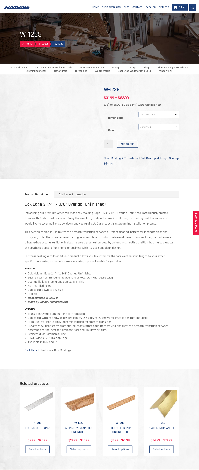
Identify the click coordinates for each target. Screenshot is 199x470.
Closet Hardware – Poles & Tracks (54, 68)
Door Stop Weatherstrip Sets (134, 71)
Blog (126, 7)
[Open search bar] (192, 7)
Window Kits (166, 71)
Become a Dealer (196, 223)
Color (111, 131)
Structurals (60, 71)
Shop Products (111, 7)
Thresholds (81, 71)
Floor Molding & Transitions (173, 68)
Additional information (73, 195)
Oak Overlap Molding (154, 159)
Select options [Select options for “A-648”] (161, 450)
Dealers (164, 7)
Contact (137, 7)
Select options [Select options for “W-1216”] (120, 450)
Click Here (31, 351)
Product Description (37, 195)
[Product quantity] (108, 144)
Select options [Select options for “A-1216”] (37, 450)
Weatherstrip (102, 71)
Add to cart (127, 144)
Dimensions (115, 118)
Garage (116, 68)
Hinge (147, 68)
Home (95, 7)
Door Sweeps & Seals (92, 68)
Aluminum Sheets (36, 71)
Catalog (151, 7)
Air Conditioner (18, 68)
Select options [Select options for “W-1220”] (79, 450)
